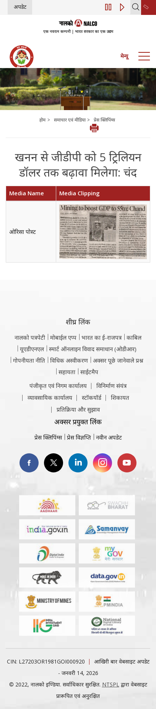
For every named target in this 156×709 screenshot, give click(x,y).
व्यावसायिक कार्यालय (50, 410)
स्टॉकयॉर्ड (91, 410)
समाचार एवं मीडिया (70, 120)
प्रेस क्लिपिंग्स (104, 120)
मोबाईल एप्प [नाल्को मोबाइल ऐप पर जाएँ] (63, 358)
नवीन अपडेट (109, 437)
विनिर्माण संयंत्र (111, 398)
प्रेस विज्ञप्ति (79, 437)
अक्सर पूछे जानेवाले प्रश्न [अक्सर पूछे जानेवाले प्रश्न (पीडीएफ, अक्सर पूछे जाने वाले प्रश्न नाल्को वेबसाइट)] (118, 381)
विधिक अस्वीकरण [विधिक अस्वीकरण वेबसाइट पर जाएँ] (69, 381)
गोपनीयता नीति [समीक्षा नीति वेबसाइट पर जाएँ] (29, 381)
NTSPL (110, 684)
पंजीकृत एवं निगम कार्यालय (58, 398)
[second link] (148, 7)
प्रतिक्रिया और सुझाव (78, 421)
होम (42, 120)
